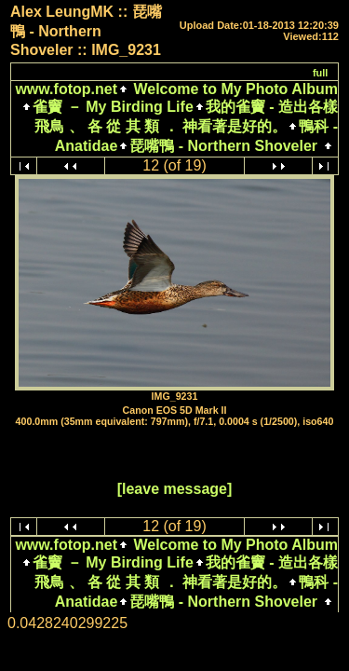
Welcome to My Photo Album (233, 89)
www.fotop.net (66, 89)
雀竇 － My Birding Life (113, 107)
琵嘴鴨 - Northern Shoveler (223, 146)
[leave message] (175, 489)
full (321, 72)
